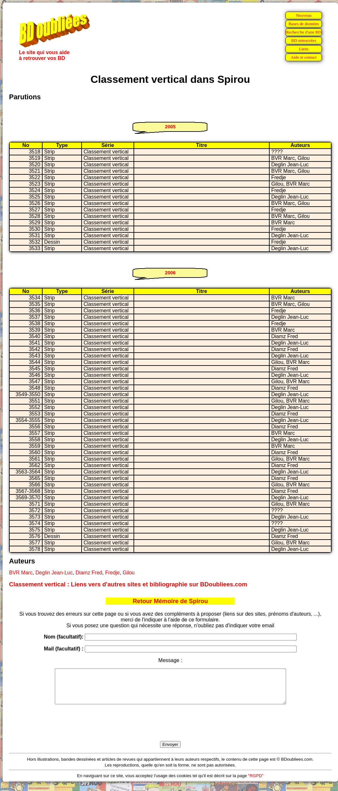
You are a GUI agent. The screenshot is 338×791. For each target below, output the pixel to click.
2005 (170, 126)
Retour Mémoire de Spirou (170, 601)
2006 (170, 272)
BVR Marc (21, 572)
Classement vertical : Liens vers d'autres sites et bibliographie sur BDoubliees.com (128, 584)
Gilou (128, 572)
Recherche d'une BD (304, 32)
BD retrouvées (303, 40)
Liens (304, 48)
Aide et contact (304, 57)
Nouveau (303, 15)
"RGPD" (255, 782)
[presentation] (170, 730)
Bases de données (303, 23)
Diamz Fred (88, 572)
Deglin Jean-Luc (54, 572)
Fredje (112, 572)
